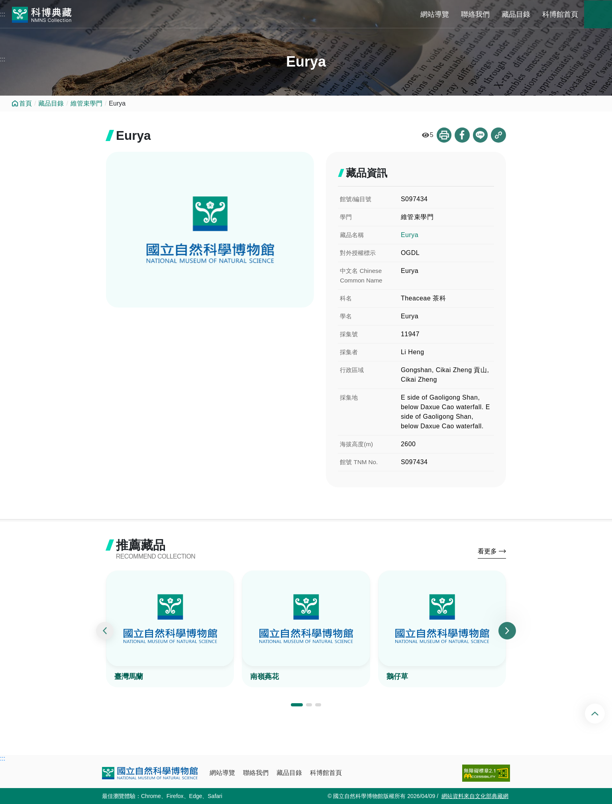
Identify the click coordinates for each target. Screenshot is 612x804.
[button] (297, 705)
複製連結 (498, 135)
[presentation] (105, 631)
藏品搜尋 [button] (598, 14)
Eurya (409, 234)
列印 (443, 135)
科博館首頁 (560, 14)
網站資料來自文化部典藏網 (474, 796)
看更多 (487, 551)
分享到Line (480, 135)
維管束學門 (86, 103)
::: (2, 14)
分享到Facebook (461, 135)
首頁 (25, 103)
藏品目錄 (516, 14)
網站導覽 (434, 14)
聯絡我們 (475, 14)
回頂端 (601, 713)
